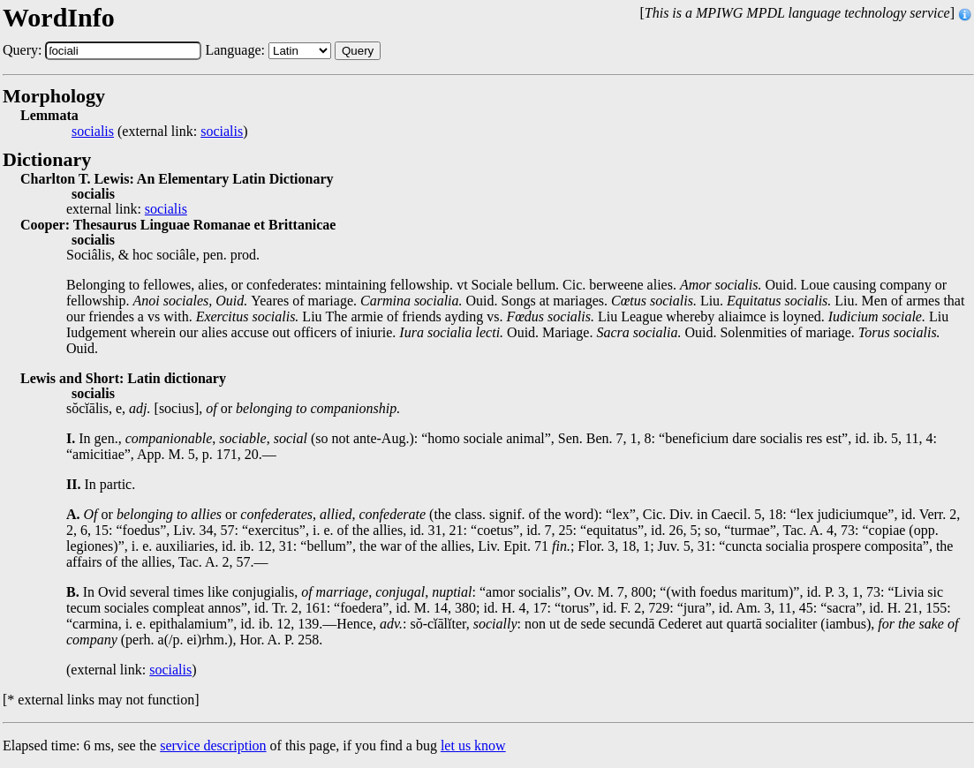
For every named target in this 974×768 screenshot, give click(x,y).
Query (358, 50)
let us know (473, 745)
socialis (93, 131)
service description (213, 745)
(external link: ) (160, 131)
